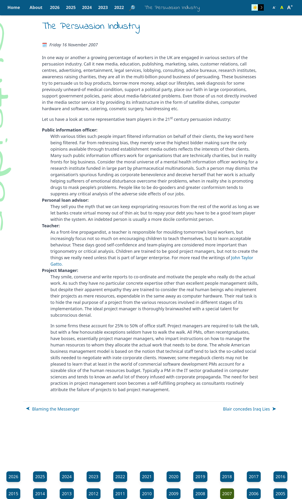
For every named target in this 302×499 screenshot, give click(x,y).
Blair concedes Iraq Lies (246, 409)
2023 (103, 7)
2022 (119, 7)
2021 (147, 476)
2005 (280, 493)
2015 (13, 493)
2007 (227, 493)
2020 (173, 476)
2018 (227, 476)
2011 (120, 493)
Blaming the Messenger (56, 409)
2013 (66, 493)
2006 (254, 493)
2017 (254, 476)
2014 (40, 493)
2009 (173, 493)
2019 (200, 476)
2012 (93, 493)
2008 (200, 493)
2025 (71, 7)
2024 (87, 7)
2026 (54, 7)
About (35, 7)
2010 (147, 493)
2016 (280, 476)
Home (14, 7)
